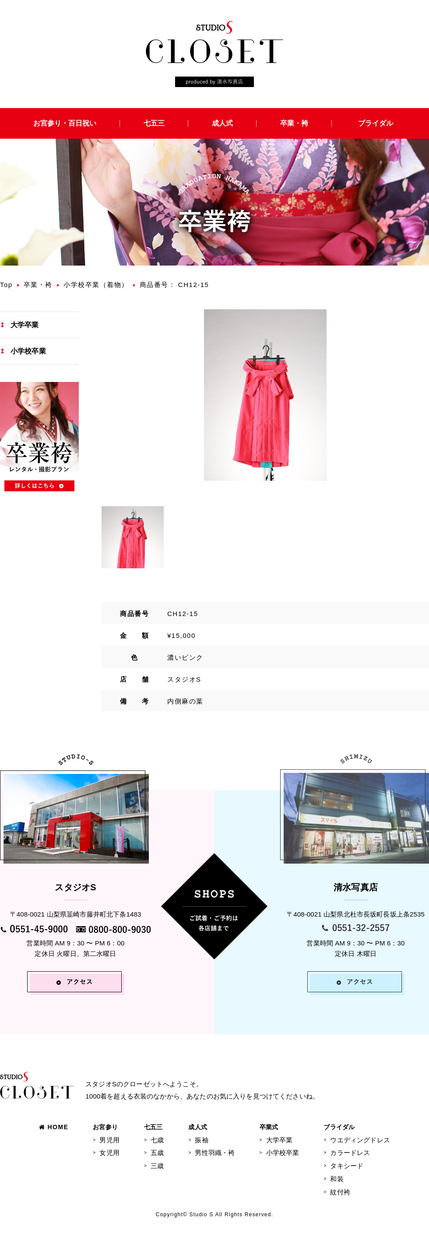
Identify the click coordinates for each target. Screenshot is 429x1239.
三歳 (157, 1165)
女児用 (109, 1152)
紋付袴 (340, 1192)
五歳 (157, 1152)
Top (6, 284)
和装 (336, 1179)
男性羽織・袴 (215, 1152)
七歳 (157, 1140)
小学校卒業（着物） (96, 284)
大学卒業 (25, 325)
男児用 (109, 1140)
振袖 (201, 1140)
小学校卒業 (28, 351)
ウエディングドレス (360, 1140)
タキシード (346, 1165)
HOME (53, 1127)
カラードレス (350, 1152)
